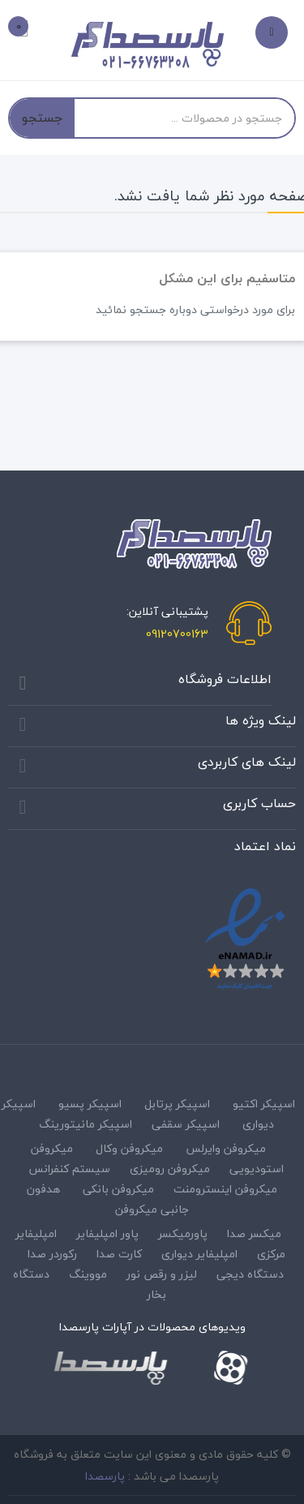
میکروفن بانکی (118, 1189)
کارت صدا (119, 1254)
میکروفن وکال (129, 1148)
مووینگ (88, 1274)
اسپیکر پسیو (90, 1104)
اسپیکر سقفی (186, 1124)
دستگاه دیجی (250, 1274)
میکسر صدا (254, 1233)
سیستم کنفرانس (69, 1168)
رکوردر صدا (52, 1254)
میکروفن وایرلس (226, 1148)
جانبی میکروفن (152, 1209)
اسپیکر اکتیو (264, 1104)
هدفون (43, 1189)
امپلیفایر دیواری (199, 1254)
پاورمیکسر (183, 1233)
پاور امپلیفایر (107, 1233)
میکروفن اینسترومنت (225, 1189)
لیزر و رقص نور (161, 1274)
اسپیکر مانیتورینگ (85, 1124)
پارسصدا (105, 1476)
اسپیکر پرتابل (177, 1104)
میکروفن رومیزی (170, 1168)
